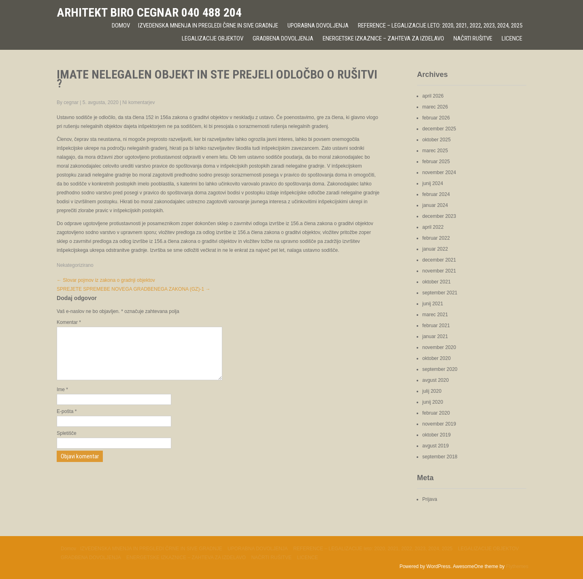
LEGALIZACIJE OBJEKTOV (212, 38)
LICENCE (512, 38)
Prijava (429, 499)
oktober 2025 (436, 140)
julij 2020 (431, 391)
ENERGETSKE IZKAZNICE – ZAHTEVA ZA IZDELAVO (383, 38)
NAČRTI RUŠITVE (472, 38)
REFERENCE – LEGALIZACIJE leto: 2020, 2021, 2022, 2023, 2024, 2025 (440, 25)
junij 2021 (432, 304)
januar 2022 (435, 249)
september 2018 (439, 457)
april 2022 (433, 227)
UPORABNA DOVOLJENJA (318, 25)
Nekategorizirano (75, 265)
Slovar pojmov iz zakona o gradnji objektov (106, 280)
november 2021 (439, 271)
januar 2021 (435, 336)
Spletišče (67, 443)
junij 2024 (432, 183)
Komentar (69, 322)
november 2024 (439, 172)
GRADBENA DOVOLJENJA (283, 38)
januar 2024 (435, 205)
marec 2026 (435, 107)
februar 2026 (436, 118)
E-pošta (67, 421)
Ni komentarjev (138, 102)
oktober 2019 (436, 435)
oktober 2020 (436, 358)
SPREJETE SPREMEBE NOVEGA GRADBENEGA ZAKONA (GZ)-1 (133, 289)
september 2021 (439, 293)
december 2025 (439, 129)
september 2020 (439, 369)
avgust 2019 (435, 446)
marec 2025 (435, 150)
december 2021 (439, 260)
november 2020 (439, 347)
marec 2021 (435, 314)
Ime (62, 399)
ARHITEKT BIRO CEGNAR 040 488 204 (149, 12)
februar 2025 (436, 161)
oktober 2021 (436, 282)
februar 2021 (436, 325)
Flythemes (517, 566)
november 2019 (439, 424)
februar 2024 (436, 194)
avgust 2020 (435, 380)
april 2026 (433, 96)
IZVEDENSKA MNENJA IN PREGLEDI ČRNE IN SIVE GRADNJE (208, 25)
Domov (121, 25)
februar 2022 (436, 238)
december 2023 (439, 216)
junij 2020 (432, 402)
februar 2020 (436, 413)
